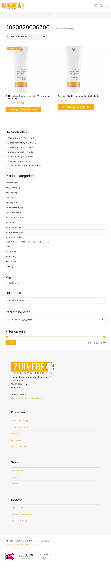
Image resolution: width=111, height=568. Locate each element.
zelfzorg (9, 266)
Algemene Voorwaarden (21, 514)
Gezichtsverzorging (19, 420)
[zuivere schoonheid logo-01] (13, 5)
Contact (14, 477)
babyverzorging (13, 187)
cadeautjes (11, 197)
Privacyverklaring (19, 521)
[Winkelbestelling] (26, 37)
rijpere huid (11, 251)
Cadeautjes (16, 440)
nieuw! (8, 247)
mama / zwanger (13, 227)
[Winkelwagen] (101, 6)
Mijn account (17, 508)
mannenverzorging (14, 232)
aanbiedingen (12, 182)
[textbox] (16, 300)
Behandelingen (18, 470)
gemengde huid (13, 202)
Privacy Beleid (33, 544)
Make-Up (15, 433)
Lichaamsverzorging (20, 427)
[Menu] (95, 5)
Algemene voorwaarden (16, 544)
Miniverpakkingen (19, 446)
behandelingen (12, 192)
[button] (107, 6)
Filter (11, 342)
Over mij (14, 483)
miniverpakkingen (14, 237)
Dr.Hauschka (15, 283)
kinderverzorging (13, 212)
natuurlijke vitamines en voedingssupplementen (27, 242)
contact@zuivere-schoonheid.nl (26, 398)
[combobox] (56, 300)
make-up (10, 222)
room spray (11, 256)
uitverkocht (11, 261)
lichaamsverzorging (15, 217)
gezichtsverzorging (14, 207)
